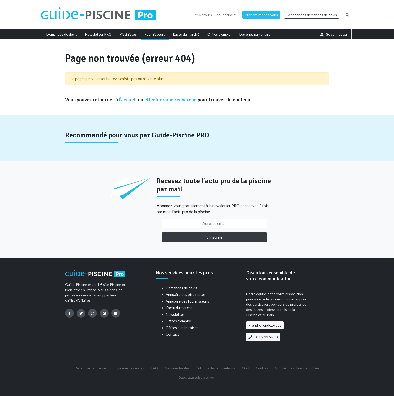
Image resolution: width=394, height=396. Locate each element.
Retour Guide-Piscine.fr (215, 15)
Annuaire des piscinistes (186, 294)
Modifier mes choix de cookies (297, 368)
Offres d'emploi (178, 321)
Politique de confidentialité (215, 368)
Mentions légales (177, 368)
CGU (245, 368)
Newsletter (175, 314)
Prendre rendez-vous (261, 15)
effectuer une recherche (170, 100)
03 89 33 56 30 (263, 337)
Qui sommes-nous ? (130, 368)
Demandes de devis (182, 288)
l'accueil (128, 100)
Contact (172, 334)
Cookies (262, 368)
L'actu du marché (179, 307)
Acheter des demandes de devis (311, 15)
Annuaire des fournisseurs (187, 301)
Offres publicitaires (182, 327)
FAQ (154, 368)
